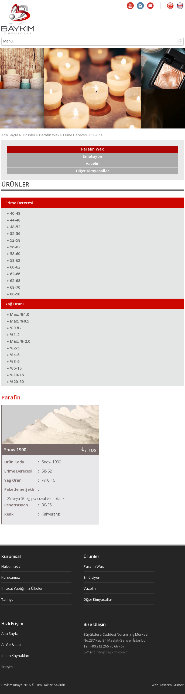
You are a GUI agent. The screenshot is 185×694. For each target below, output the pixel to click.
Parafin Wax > (51, 135)
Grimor (178, 685)
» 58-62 (13, 260)
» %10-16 (15, 374)
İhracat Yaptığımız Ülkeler (22, 588)
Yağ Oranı (14, 303)
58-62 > (97, 135)
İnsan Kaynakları (15, 655)
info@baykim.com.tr (112, 652)
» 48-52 (13, 226)
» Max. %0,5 (18, 321)
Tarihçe (7, 599)
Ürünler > (31, 135)
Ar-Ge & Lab (11, 644)
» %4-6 (13, 354)
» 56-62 (13, 246)
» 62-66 (13, 273)
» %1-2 (13, 334)
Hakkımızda (10, 566)
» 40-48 (13, 213)
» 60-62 (13, 267)
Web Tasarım (162, 685)
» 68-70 (13, 287)
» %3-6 (13, 361)
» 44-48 (13, 220)
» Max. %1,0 (18, 314)
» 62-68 (13, 280)
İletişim (7, 666)
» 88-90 (13, 293)
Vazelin (93, 163)
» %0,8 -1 (15, 327)
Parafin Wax (92, 149)
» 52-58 (13, 240)
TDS (92, 450)
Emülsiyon (92, 156)
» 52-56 (13, 233)
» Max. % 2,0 (18, 341)
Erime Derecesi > (77, 135)
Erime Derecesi (19, 202)
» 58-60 (13, 253)
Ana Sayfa (10, 135)
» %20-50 (15, 381)
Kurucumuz (10, 577)
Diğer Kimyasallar (92, 170)
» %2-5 (13, 347)
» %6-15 (14, 368)
